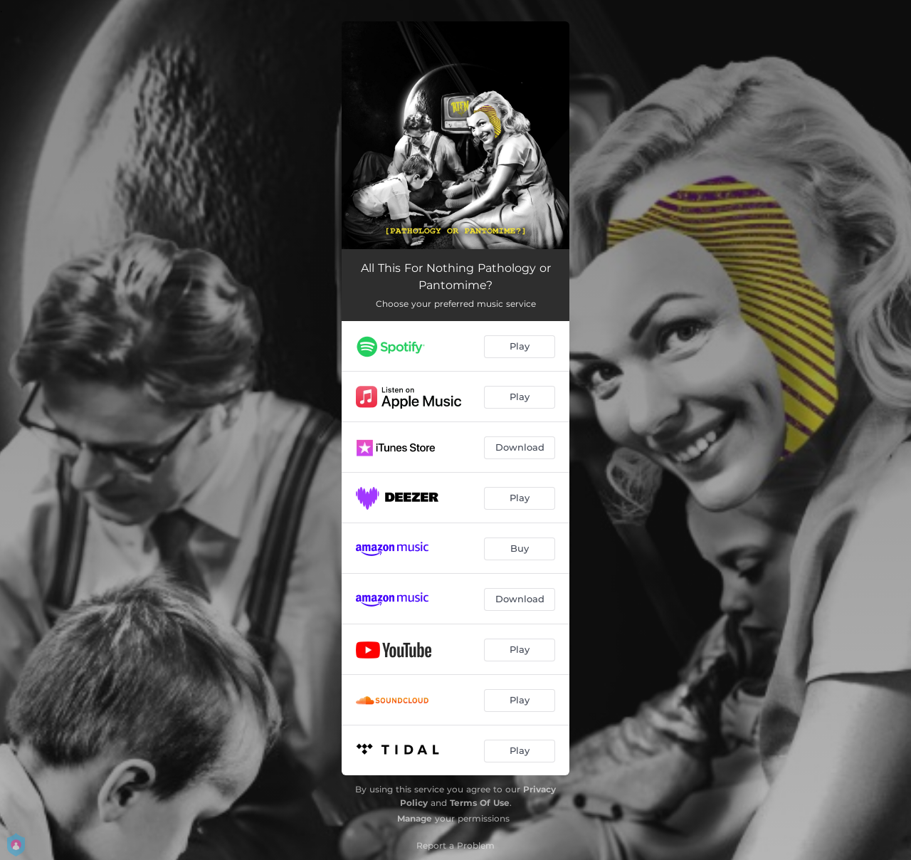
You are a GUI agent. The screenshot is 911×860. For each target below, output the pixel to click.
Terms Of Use (480, 802)
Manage (414, 818)
